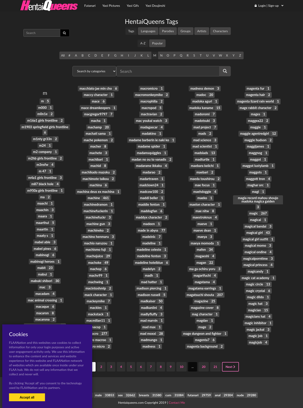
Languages (148, 31)
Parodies (168, 31)
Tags (131, 31)
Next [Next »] (230, 361)
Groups (186, 31)
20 (203, 361)
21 (215, 361)
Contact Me (177, 397)
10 (181, 361)
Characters (220, 31)
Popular (157, 43)
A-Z (143, 43)
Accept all (27, 397)
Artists (201, 31)
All (63, 55)
